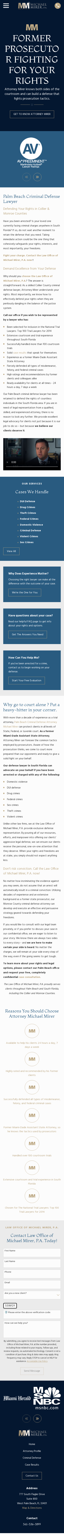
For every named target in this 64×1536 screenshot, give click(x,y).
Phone (8, 1272)
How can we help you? (16, 1323)
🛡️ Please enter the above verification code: (28, 1312)
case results (19, 353)
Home (32, 1444)
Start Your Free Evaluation (26, 681)
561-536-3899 (32, 1524)
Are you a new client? (16, 1293)
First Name (10, 1251)
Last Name (10, 1261)
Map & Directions (32, 1508)
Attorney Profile (32, 1451)
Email (7, 1282)
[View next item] (37, 177)
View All (11, 551)
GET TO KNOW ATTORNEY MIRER (32, 114)
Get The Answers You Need (27, 635)
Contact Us (32, 1476)
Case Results (32, 1465)
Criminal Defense (32, 1458)
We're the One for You (25, 593)
